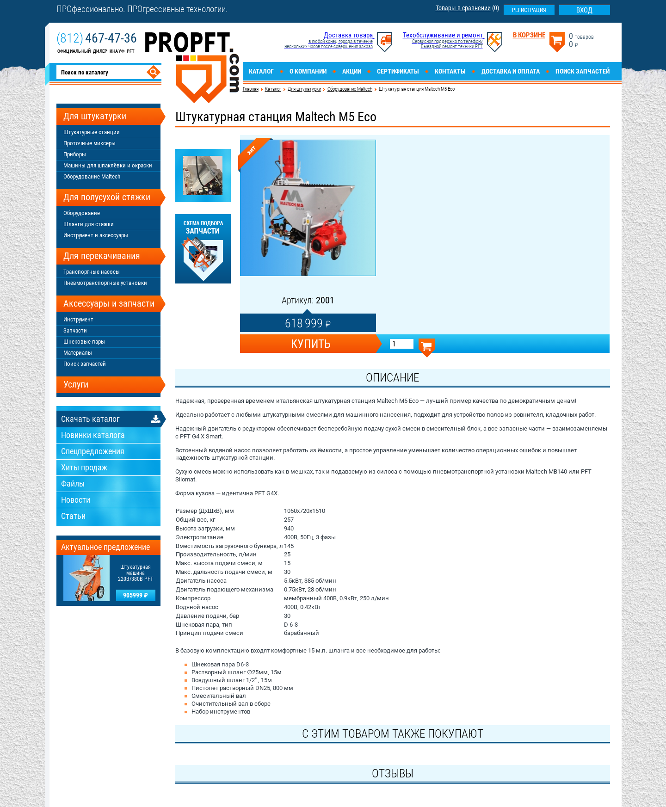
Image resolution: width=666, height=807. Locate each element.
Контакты (450, 71)
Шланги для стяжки (88, 224)
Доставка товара (348, 35)
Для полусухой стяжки (106, 197)
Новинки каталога (93, 435)
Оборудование (81, 213)
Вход (584, 10)
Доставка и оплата (510, 71)
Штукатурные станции (91, 132)
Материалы (77, 353)
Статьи (73, 516)
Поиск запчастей (582, 71)
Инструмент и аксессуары (95, 235)
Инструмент (78, 319)
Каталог (261, 71)
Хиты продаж (84, 467)
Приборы (74, 154)
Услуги (75, 384)
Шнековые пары (84, 342)
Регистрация (529, 10)
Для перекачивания (101, 255)
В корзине (529, 35)
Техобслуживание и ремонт (443, 35)
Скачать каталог (90, 419)
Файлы (73, 483)
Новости (75, 500)
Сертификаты (398, 71)
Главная (251, 89)
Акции (351, 71)
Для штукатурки (304, 89)
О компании (308, 71)
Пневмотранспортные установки (105, 283)
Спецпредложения (92, 451)
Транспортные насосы (91, 272)
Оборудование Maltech (349, 89)
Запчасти (75, 330)
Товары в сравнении (463, 8)
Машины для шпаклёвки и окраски (107, 165)
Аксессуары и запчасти (108, 303)
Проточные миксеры (89, 143)
